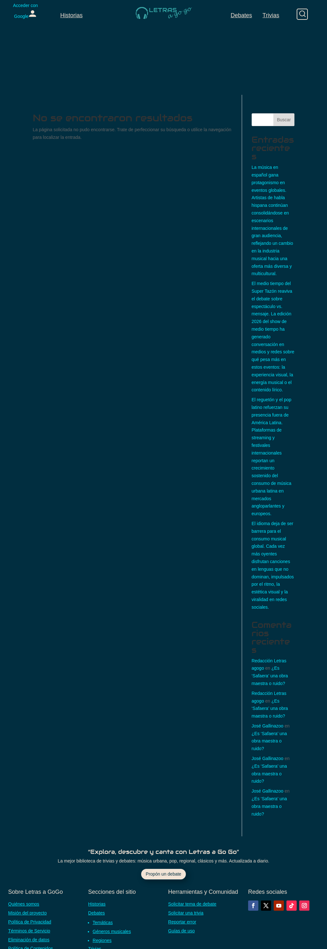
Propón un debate (163, 874)
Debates (241, 15)
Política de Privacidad (29, 921)
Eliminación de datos (28, 939)
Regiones (102, 940)
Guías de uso (181, 930)
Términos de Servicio (29, 930)
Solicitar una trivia (186, 912)
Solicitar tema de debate (192, 904)
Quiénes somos (23, 904)
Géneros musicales (112, 931)
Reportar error (182, 921)
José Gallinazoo (268, 725)
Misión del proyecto (27, 912)
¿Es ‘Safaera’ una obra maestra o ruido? (270, 676)
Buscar (284, 119)
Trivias (270, 15)
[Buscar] (302, 14)
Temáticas (103, 922)
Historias (71, 15)
